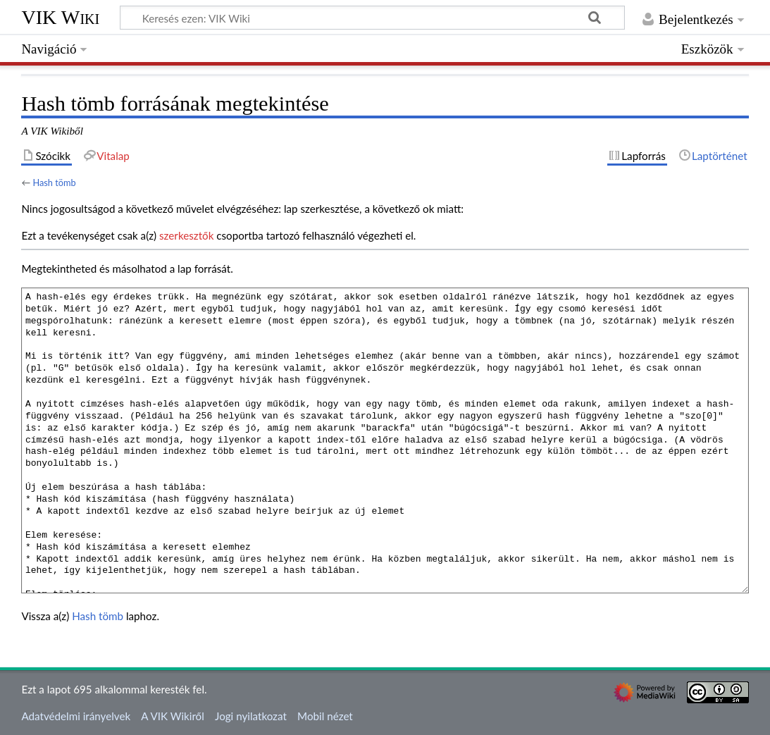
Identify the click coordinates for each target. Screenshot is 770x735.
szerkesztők (186, 235)
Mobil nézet (325, 716)
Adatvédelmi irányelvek (75, 716)
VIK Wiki (60, 17)
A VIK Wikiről (172, 716)
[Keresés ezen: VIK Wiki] (372, 17)
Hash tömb (53, 182)
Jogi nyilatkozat (251, 716)
